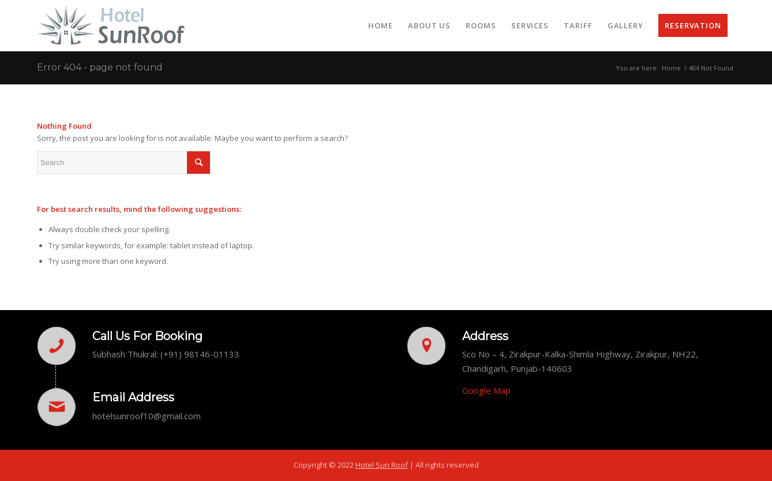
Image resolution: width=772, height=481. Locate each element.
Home (671, 68)
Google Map (486, 390)
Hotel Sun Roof (381, 465)
